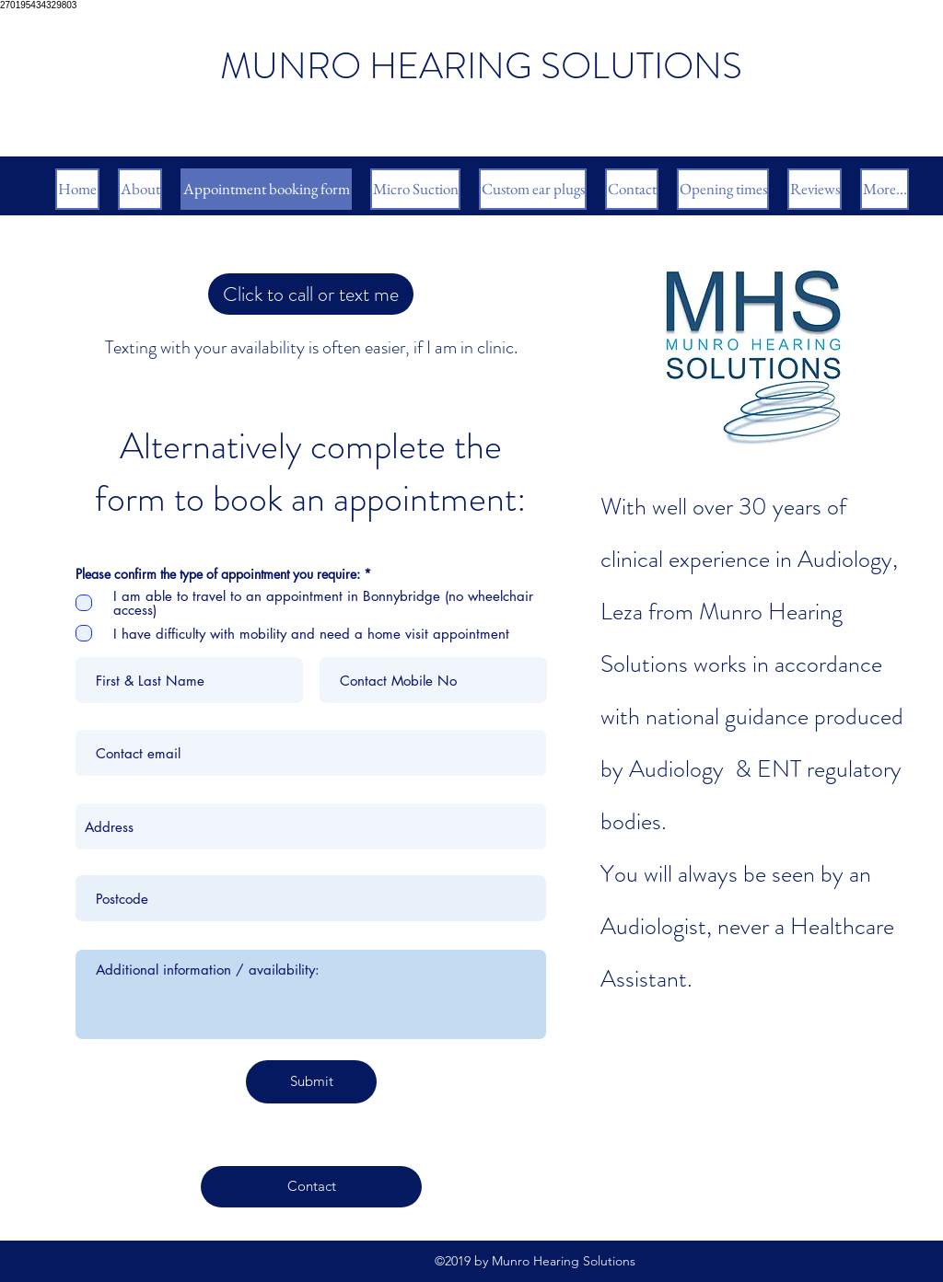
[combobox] (311, 826)
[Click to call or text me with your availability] (310, 294)
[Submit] (311, 1081)
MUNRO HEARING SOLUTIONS (481, 66)
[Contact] (311, 1186)
